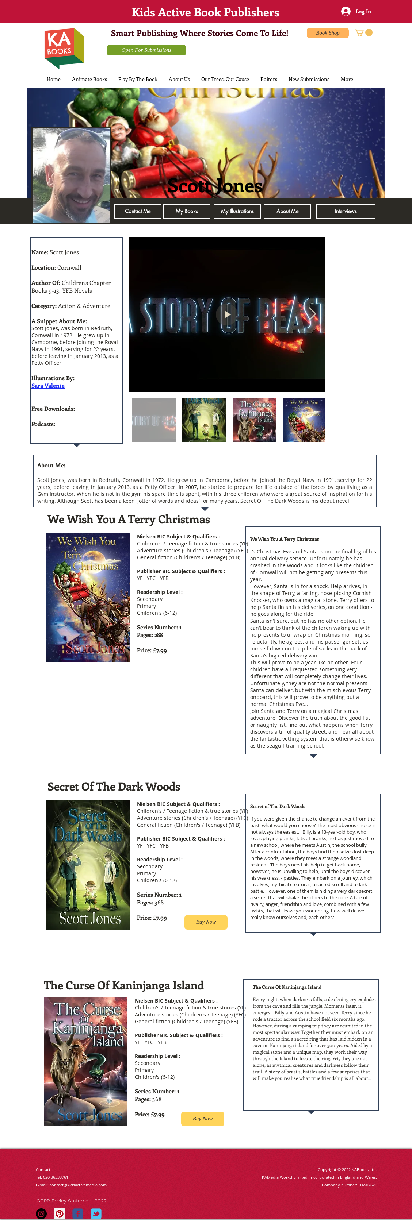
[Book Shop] (328, 33)
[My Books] (186, 211)
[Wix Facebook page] (77, 1213)
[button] (364, 32)
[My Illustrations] (237, 211)
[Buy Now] (206, 922)
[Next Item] (312, 314)
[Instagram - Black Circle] (41, 1213)
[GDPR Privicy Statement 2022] (78, 1201)
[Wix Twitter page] (96, 1213)
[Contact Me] (137, 211)
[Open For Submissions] (146, 50)
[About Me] (287, 211)
